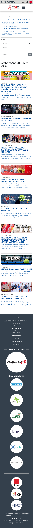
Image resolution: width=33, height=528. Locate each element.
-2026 (5, 43)
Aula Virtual (16, 344)
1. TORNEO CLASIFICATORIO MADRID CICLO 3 (16, 19)
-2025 (5, 48)
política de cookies (21, 520)
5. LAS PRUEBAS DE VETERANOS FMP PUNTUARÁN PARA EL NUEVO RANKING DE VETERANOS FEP (15, 33)
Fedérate (16, 338)
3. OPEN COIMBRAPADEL (10, 26)
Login (24, 2)
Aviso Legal (8, 520)
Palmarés (16, 331)
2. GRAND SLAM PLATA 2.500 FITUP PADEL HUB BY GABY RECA (15, 23)
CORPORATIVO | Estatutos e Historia (16, 320)
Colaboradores (16, 376)
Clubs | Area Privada (16, 325)
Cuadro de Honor (16, 332)
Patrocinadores (17, 349)
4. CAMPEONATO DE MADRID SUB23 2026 (15, 29)
